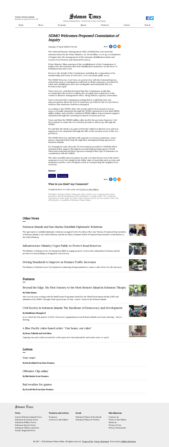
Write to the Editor (117, 419)
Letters (127, 25)
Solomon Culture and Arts (27, 428)
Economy (62, 25)
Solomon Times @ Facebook (88, 417)
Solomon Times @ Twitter (88, 419)
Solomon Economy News (26, 419)
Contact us (114, 417)
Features (105, 25)
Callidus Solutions (128, 441)
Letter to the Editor (89, 189)
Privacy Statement (117, 428)
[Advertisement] (49, 6)
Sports (83, 25)
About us (113, 422)
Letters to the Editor (58, 419)
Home (21, 25)
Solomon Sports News (25, 425)
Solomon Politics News (25, 422)
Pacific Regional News (25, 430)
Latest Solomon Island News (28, 417)
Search (147, 25)
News (40, 25)
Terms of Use (115, 425)
